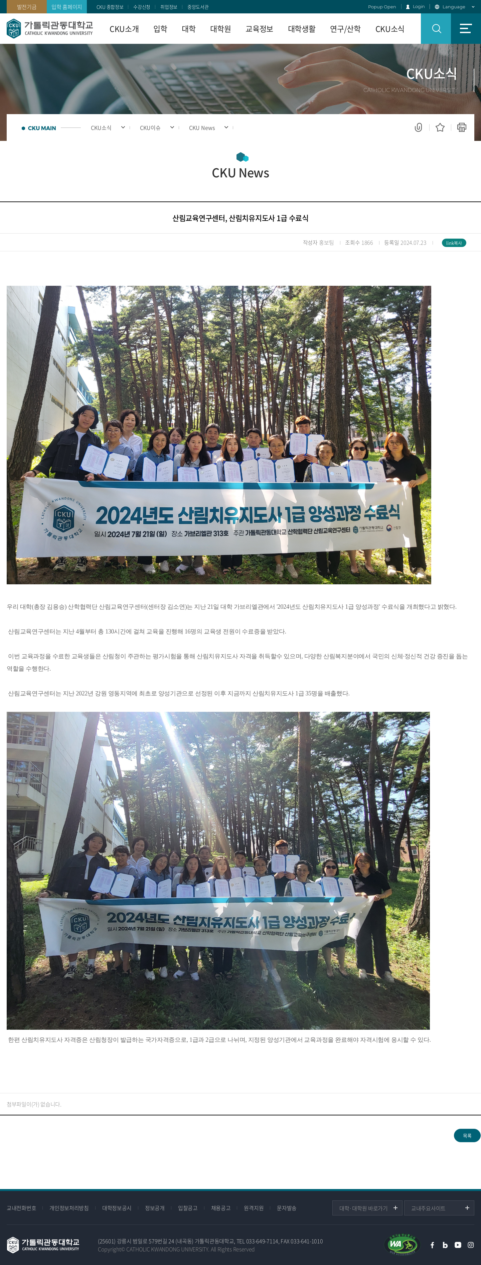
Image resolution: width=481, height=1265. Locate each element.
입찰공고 (188, 1208)
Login (419, 6)
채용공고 (221, 1208)
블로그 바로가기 (445, 1245)
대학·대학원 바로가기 (363, 1208)
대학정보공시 (117, 1208)
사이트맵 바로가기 (466, 28)
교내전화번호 (21, 1208)
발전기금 (27, 7)
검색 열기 (436, 28)
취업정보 (168, 6)
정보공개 (155, 1208)
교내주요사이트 (428, 1208)
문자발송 (287, 1208)
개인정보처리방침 (69, 1208)
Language (454, 6)
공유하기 (418, 127)
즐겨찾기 (440, 127)
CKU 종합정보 (110, 6)
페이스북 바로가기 (432, 1245)
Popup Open (382, 6)
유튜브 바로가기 (458, 1245)
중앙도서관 (198, 6)
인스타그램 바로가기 (471, 1245)
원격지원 (254, 1208)
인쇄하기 (462, 127)
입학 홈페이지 (66, 7)
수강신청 (141, 6)
